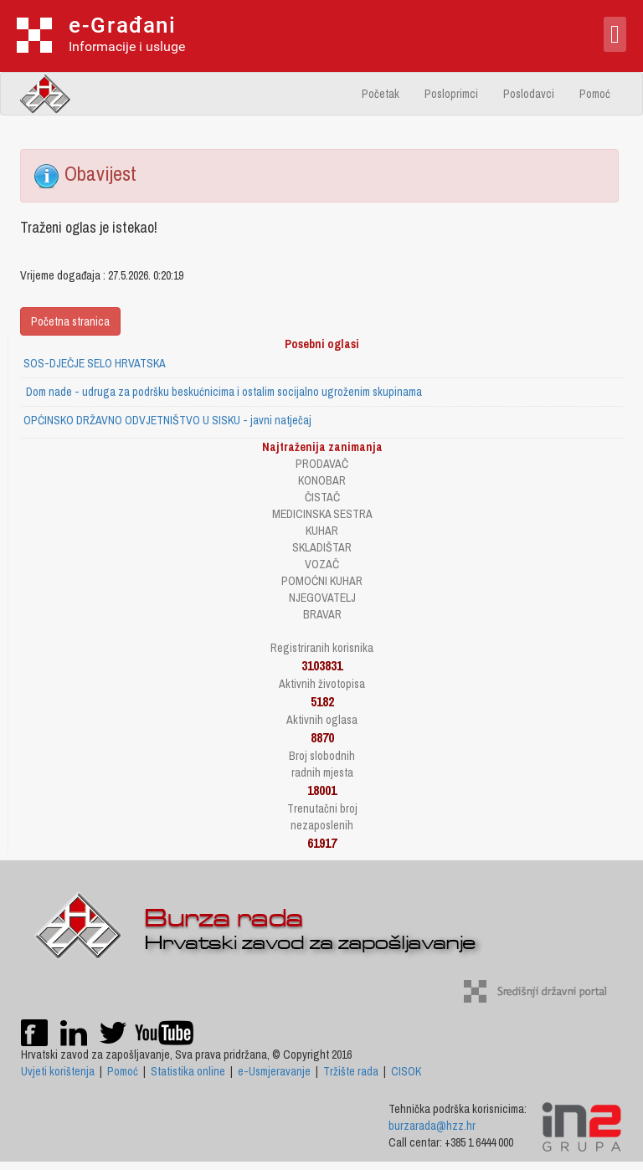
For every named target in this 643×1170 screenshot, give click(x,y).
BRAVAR (322, 614)
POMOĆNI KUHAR (322, 580)
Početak (380, 93)
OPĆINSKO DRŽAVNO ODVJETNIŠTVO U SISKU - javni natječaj (167, 420)
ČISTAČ (322, 497)
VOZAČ (322, 564)
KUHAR (322, 530)
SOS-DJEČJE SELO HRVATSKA (94, 363)
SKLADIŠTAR (322, 547)
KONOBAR (322, 480)
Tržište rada (350, 1071)
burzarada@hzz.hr (432, 1125)
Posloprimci (451, 93)
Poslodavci (528, 93)
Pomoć (594, 93)
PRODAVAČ (322, 463)
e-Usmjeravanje (274, 1071)
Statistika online (188, 1071)
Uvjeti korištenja (58, 1071)
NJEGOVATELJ (322, 597)
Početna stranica (70, 321)
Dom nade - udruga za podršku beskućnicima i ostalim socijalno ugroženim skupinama (222, 391)
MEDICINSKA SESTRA (322, 513)
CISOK (406, 1071)
